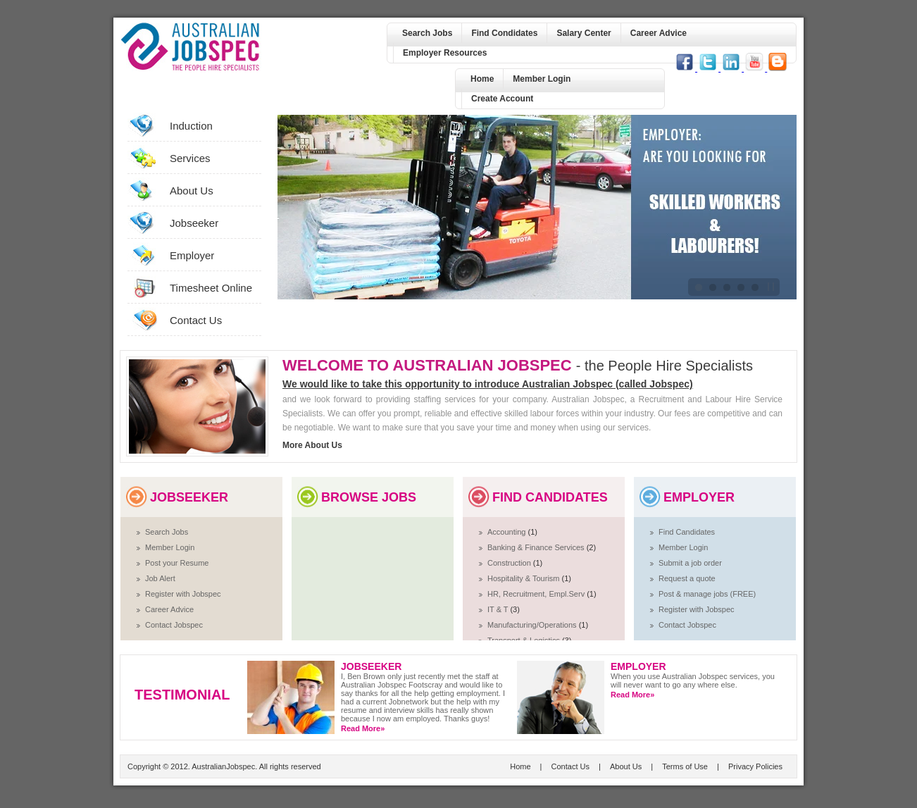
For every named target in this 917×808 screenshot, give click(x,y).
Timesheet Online (211, 288)
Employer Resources (445, 53)
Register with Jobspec (183, 594)
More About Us (312, 445)
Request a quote (687, 578)
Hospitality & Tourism (524, 578)
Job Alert (160, 578)
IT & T (498, 609)
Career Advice (658, 33)
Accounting (507, 532)
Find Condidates (504, 33)
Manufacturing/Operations (533, 625)
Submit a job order (690, 563)
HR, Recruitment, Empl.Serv (537, 594)
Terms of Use (685, 766)
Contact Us (196, 320)
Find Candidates (687, 532)
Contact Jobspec (174, 625)
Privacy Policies (755, 766)
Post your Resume (176, 563)
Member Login (541, 79)
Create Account (502, 99)
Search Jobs (427, 33)
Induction (191, 126)
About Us (191, 191)
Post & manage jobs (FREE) (707, 594)
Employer (192, 255)
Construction (510, 563)
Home (482, 79)
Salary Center (583, 33)
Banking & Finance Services (537, 547)
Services (190, 158)
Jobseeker (194, 223)
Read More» (363, 728)
